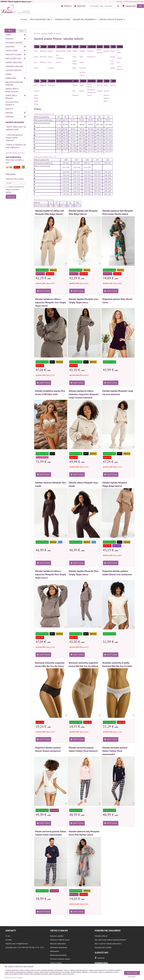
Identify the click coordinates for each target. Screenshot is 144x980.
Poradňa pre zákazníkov (84, 19)
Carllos (50, 57)
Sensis (89, 95)
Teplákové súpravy (14, 43)
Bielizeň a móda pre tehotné (14, 83)
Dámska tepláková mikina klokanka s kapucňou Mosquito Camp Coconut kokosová (84, 394)
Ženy (10, 31)
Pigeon (75, 85)
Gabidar (83, 51)
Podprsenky (16, 78)
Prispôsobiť (131, 977)
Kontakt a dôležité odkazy (112, 19)
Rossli (82, 91)
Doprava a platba (62, 19)
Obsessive (51, 85)
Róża (81, 85)
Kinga (112, 51)
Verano (106, 91)
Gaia (81, 57)
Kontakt (140, 1)
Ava (35, 62)
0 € (140, 6)
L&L (118, 62)
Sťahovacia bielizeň (14, 66)
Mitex (36, 98)
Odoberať (11, 197)
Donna (58, 62)
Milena (36, 91)
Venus (106, 85)
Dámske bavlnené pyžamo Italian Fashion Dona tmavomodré (114, 751)
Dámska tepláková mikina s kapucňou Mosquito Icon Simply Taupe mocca (50, 302)
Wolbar (113, 85)
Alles (36, 51)
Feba (74, 57)
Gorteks (82, 72)
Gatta (82, 62)
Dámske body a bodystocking (12, 90)
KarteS (112, 68)
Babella (43, 62)
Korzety (9, 109)
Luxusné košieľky (13, 70)
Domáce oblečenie (14, 62)
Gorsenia (83, 68)
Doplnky (16, 113)
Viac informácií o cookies (14, 978)
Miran (36, 95)
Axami (36, 68)
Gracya (82, 75)
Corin (49, 62)
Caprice (50, 51)
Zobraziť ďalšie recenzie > (15, 153)
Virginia (106, 98)
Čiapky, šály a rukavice (16, 97)
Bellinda (43, 51)
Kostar (112, 57)
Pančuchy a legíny (16, 54)
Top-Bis (99, 91)
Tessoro (99, 85)
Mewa (36, 104)
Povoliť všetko (132, 973)
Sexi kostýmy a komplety (12, 103)
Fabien (75, 51)
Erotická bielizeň (16, 58)
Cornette (50, 68)
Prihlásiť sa (66, 6)
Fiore (74, 68)
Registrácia (79, 6)
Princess (75, 95)
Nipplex (43, 85)
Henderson (91, 57)
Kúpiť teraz (43, 291)
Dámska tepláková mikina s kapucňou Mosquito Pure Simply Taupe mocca (50, 574)
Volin (106, 101)
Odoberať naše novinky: (15, 179)
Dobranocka (60, 51)
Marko (36, 101)
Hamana (90, 51)
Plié (73, 91)
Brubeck (43, 57)
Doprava (134, 1)
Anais (36, 57)
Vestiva (106, 95)
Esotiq (68, 51)
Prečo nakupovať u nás (41, 19)
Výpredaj (16, 117)
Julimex (106, 51)
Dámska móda (16, 50)
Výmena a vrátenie (122, 1)
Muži (21, 31)
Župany (9, 74)
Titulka (23, 19)
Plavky (16, 35)
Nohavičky (16, 47)
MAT (35, 85)
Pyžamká (16, 39)
